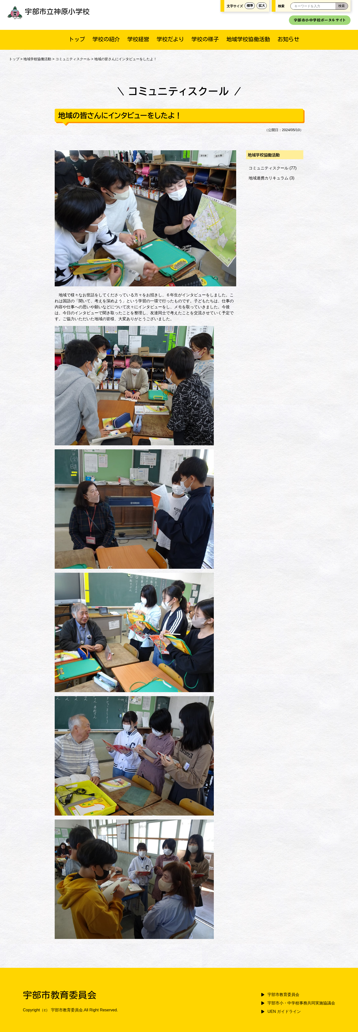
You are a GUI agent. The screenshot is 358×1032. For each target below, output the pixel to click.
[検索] (341, 6)
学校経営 (138, 39)
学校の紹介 (106, 39)
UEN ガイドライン (284, 1011)
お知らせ (288, 39)
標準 (250, 5)
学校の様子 (205, 39)
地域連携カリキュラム (268, 178)
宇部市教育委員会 (283, 994)
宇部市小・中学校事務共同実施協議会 (301, 1003)
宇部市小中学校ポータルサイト (320, 20)
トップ (77, 39)
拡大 (262, 5)
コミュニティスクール (72, 59)
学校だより (170, 39)
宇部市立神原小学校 (48, 11)
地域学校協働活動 (248, 39)
